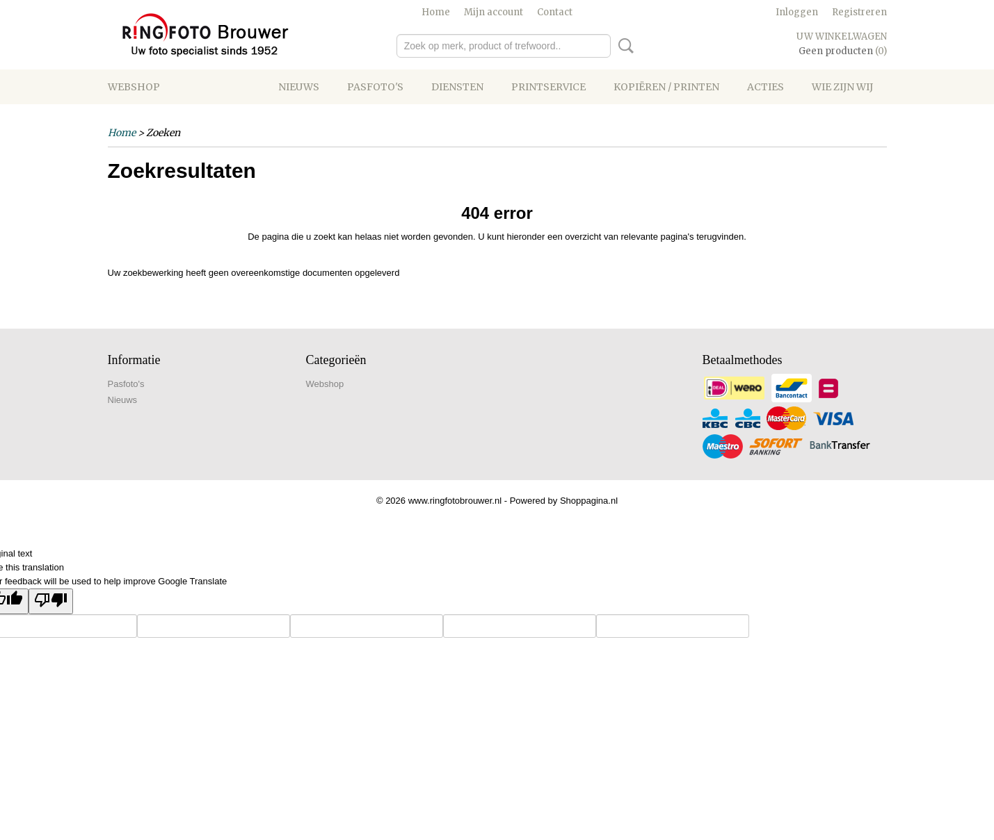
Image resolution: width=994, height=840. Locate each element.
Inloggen (797, 12)
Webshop (134, 87)
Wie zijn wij (842, 87)
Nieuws (298, 87)
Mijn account (493, 12)
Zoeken (623, 45)
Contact (554, 12)
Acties (765, 87)
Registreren (859, 12)
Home (436, 12)
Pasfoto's (375, 87)
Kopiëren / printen (666, 87)
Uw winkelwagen (841, 36)
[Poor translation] (51, 601)
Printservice (548, 87)
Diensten (457, 87)
